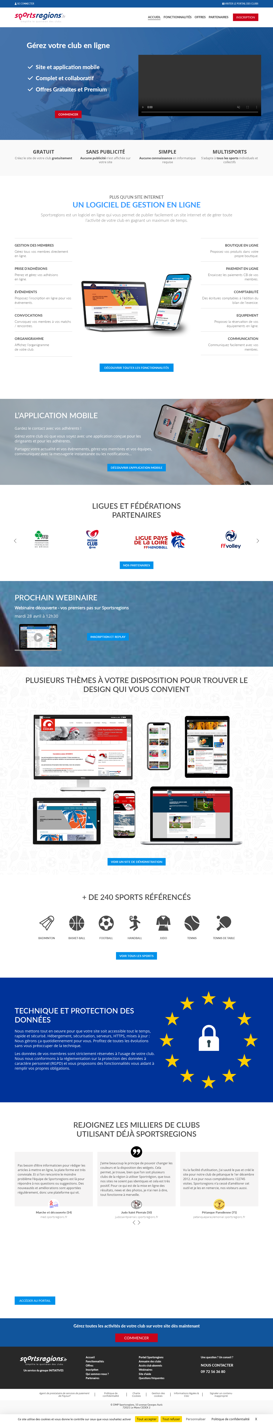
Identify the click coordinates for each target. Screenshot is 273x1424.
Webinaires (145, 1369)
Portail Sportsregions (151, 1357)
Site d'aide (145, 1374)
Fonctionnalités (178, 17)
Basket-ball (76, 938)
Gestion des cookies (158, 1394)
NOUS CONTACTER (217, 1365)
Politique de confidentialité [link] (230, 1419)
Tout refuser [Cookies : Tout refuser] (171, 1419)
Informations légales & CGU (186, 1394)
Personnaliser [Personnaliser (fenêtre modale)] (196, 1419)
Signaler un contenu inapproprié (221, 1394)
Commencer (68, 114)
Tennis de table (224, 938)
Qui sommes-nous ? (97, 1374)
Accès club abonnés (150, 1365)
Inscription (92, 1369)
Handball (135, 938)
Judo (163, 938)
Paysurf (66, 1396)
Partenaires (218, 17)
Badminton (46, 938)
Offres (200, 17)
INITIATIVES (56, 1370)
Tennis (192, 938)
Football (106, 938)
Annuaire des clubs (150, 1361)
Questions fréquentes (151, 1378)
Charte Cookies (136, 1394)
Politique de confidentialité (111, 1394)
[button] (16, 541)
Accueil (154, 17)
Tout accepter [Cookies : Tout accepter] (147, 1419)
